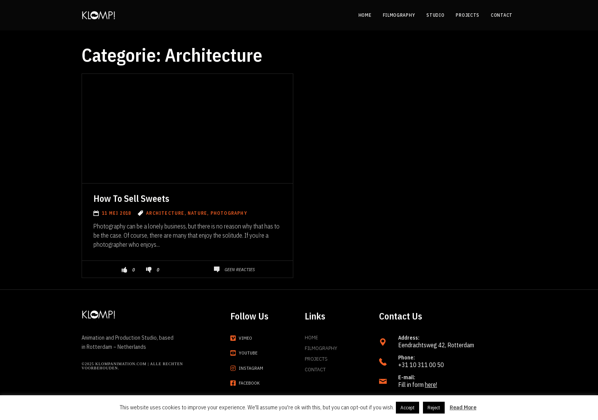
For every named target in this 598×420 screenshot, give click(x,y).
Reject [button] (434, 407)
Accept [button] (407, 407)
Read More (463, 407)
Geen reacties (240, 269)
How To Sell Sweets (131, 198)
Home (311, 337)
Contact (315, 369)
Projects (316, 358)
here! (431, 384)
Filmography (321, 348)
